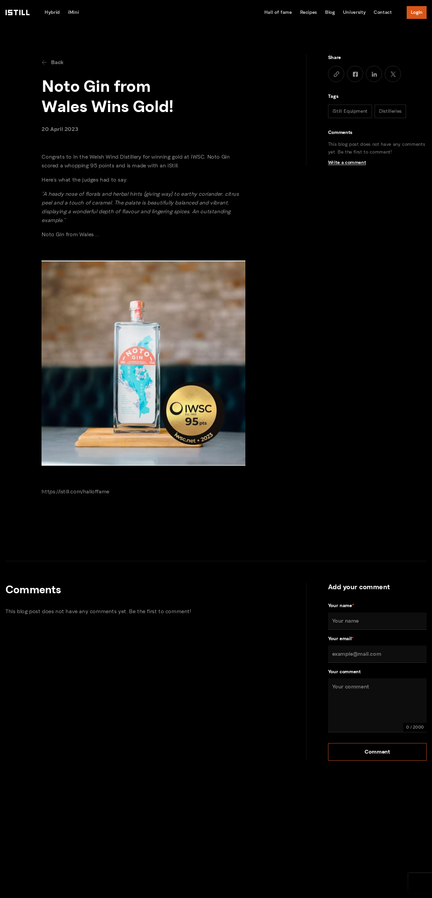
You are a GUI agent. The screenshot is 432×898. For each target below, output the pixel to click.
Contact (383, 12)
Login (417, 12)
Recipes (308, 12)
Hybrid (52, 12)
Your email (340, 639)
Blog (330, 12)
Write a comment (347, 162)
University (354, 12)
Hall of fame (278, 12)
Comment (377, 752)
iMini (73, 12)
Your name (341, 606)
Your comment (344, 672)
